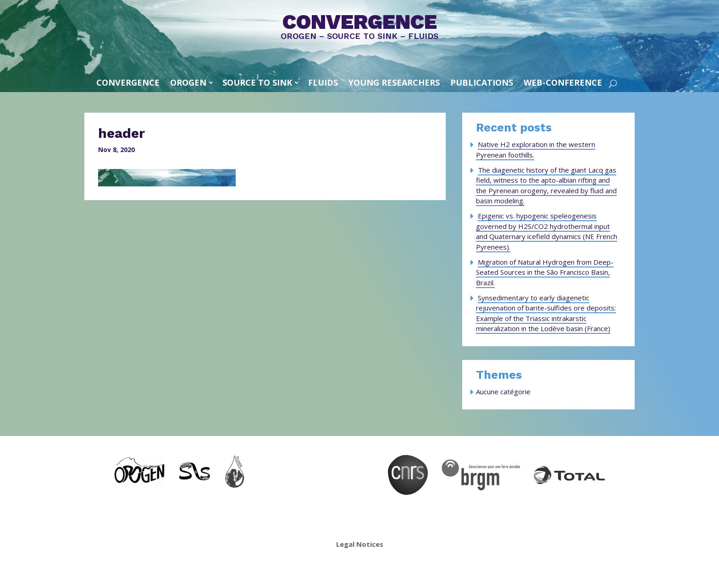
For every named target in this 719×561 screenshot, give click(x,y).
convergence (128, 82)
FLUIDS (323, 82)
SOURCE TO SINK (257, 82)
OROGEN (188, 82)
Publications (481, 82)
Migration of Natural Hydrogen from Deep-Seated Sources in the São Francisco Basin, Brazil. (545, 272)
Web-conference (563, 82)
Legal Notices (359, 544)
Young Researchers (394, 82)
